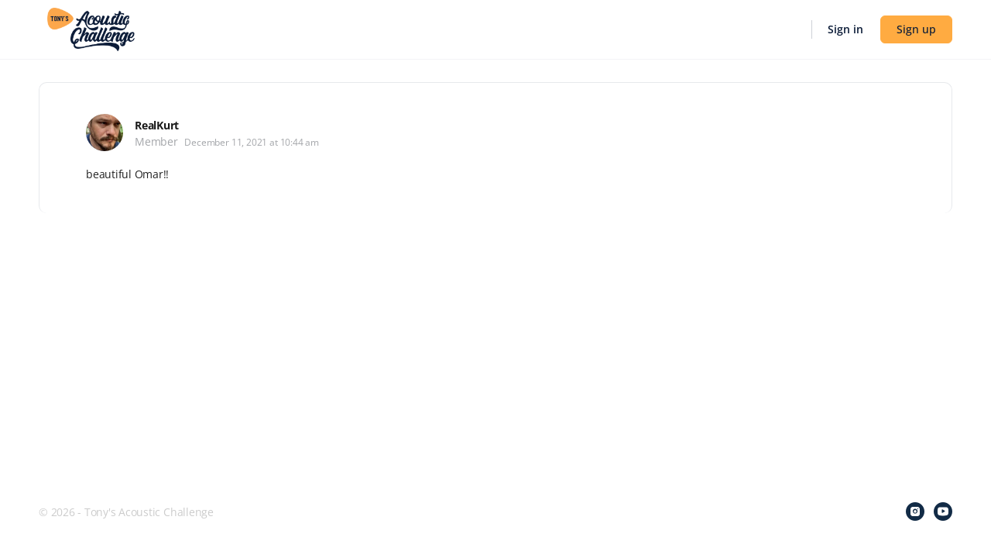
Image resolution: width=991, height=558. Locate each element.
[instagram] (915, 511)
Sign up (916, 29)
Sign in (845, 29)
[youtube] (943, 511)
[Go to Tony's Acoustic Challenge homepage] (91, 28)
